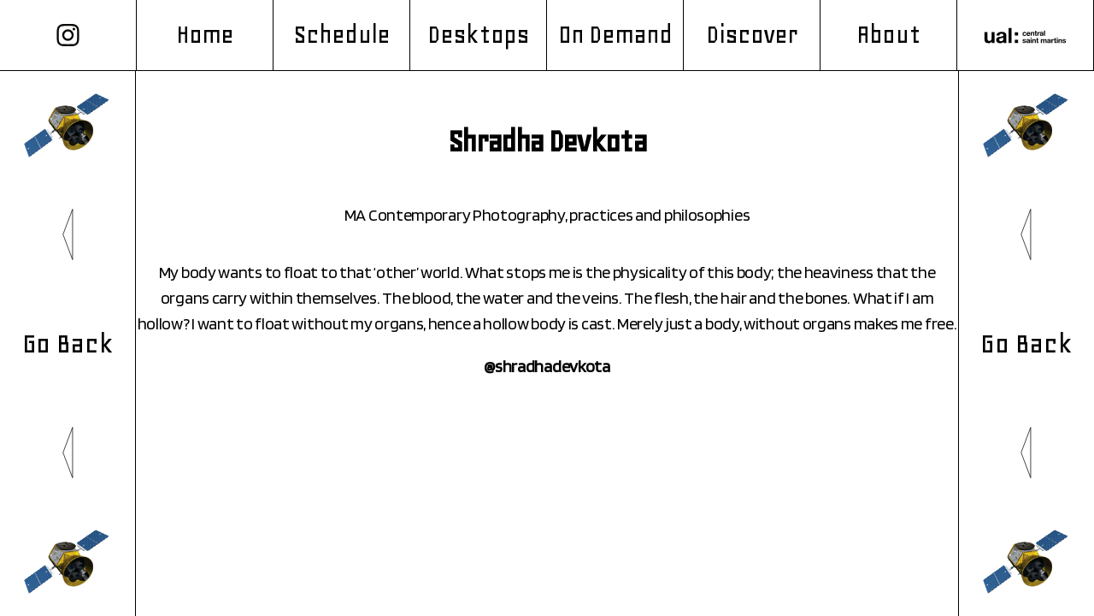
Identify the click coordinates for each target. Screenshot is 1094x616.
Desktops (478, 35)
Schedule (341, 35)
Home (204, 35)
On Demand (615, 35)
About (888, 35)
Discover (752, 35)
